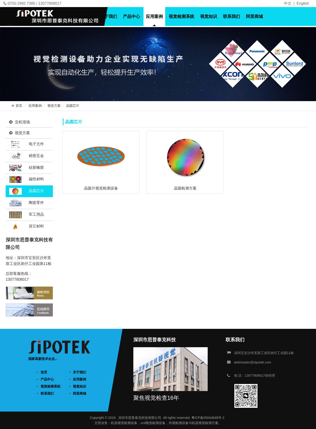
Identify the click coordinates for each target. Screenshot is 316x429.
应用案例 (154, 16)
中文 (287, 3)
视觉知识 (208, 16)
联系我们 (231, 16)
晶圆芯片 (72, 105)
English (303, 3)
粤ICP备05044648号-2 (207, 418)
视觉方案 (54, 105)
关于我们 (108, 16)
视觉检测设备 (127, 423)
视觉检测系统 (181, 16)
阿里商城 (254, 16)
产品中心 (131, 16)
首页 (90, 16)
